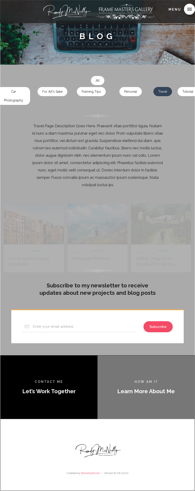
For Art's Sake (52, 92)
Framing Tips (91, 92)
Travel (162, 92)
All (98, 81)
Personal (130, 92)
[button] (189, 9)
